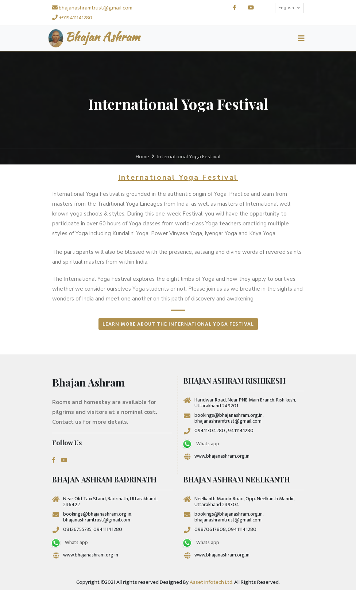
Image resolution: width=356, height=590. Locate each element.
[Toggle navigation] (301, 38)
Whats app (200, 444)
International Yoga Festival (188, 156)
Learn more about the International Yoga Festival (178, 324)
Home (142, 156)
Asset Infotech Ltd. (211, 582)
